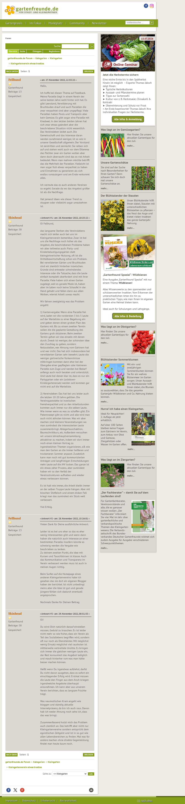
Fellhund (14, 80)
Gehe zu (47, 773)
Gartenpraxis (13, 23)
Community (77, 23)
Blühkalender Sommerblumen (119, 359)
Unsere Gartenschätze (114, 162)
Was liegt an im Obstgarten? (118, 326)
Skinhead (15, 218)
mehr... (104, 548)
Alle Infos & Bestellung (128, 316)
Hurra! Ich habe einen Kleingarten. (122, 409)
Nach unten (12, 71)
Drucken (88, 71)
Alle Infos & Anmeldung (128, 119)
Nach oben (11, 754)
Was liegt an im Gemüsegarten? (120, 129)
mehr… (130, 145)
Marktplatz (56, 23)
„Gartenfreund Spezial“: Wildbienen (125, 274)
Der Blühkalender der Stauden (120, 195)
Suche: (57, 46)
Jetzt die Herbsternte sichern (121, 74)
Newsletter (99, 23)
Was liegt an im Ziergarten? (118, 459)
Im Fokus (35, 23)
